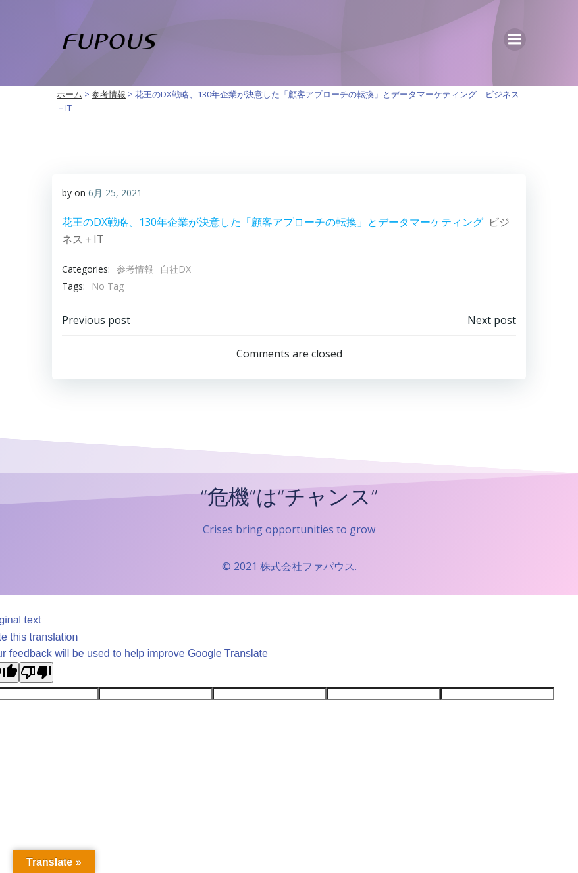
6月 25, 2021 (115, 192)
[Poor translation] (36, 672)
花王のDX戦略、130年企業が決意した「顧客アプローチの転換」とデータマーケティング (272, 222)
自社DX (175, 269)
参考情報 (135, 269)
